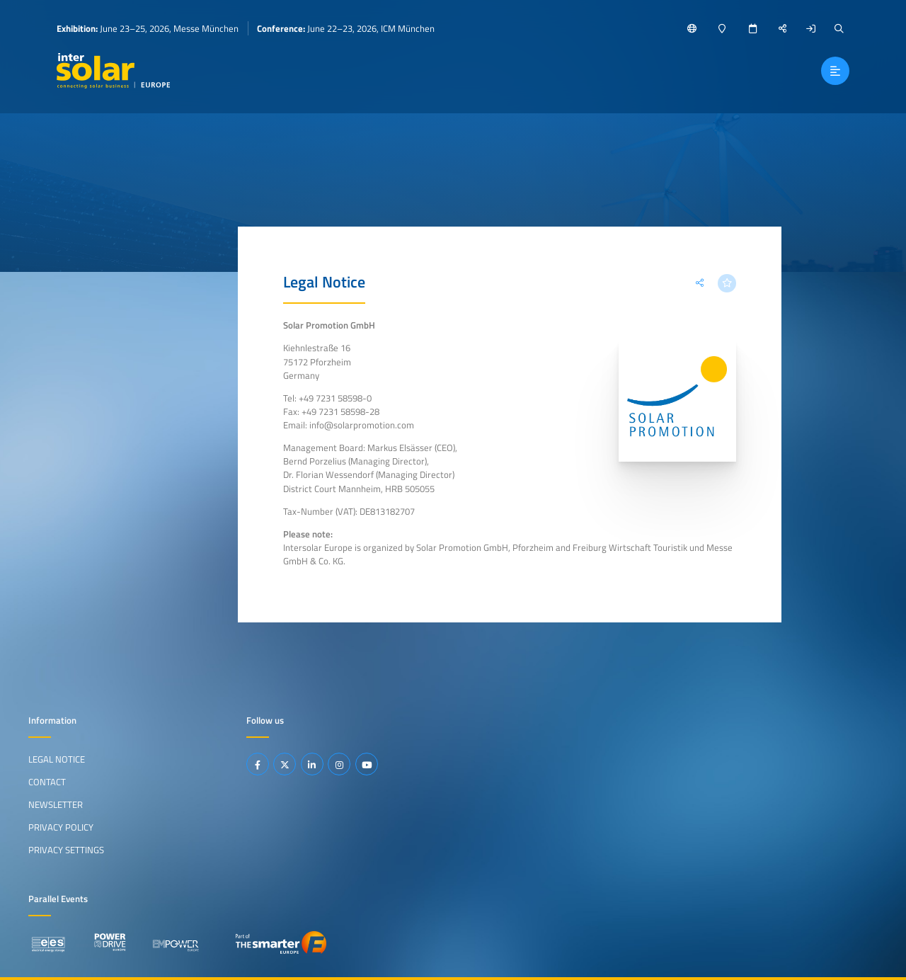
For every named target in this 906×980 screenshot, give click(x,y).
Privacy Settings (66, 850)
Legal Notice (56, 759)
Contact (47, 782)
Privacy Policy (60, 827)
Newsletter (55, 804)
